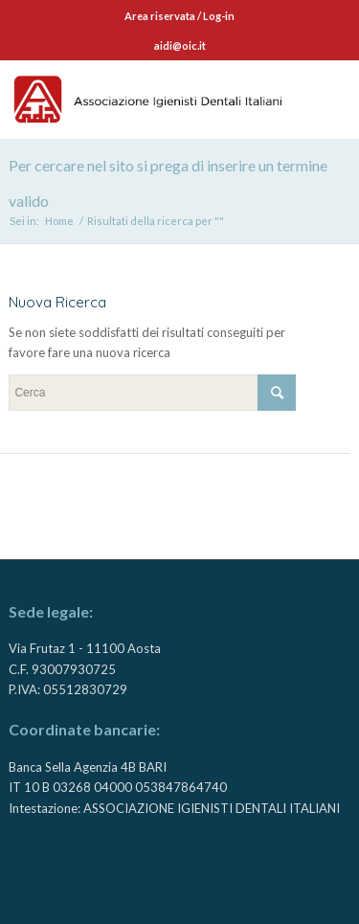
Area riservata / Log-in (179, 16)
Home (59, 220)
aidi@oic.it (180, 45)
